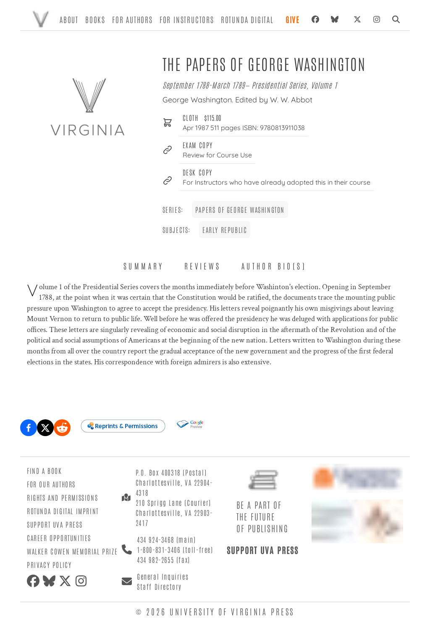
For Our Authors (51, 484)
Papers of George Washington (240, 209)
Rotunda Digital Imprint (63, 511)
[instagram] (83, 581)
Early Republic (224, 229)
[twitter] (67, 581)
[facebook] (35, 581)
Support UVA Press (54, 524)
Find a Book (44, 470)
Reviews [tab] (202, 266)
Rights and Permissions (62, 497)
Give (293, 19)
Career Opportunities (59, 537)
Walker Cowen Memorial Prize (72, 551)
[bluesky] (336, 19)
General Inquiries (163, 576)
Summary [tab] (143, 266)
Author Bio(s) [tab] (274, 266)
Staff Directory (159, 586)
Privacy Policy (49, 564)
